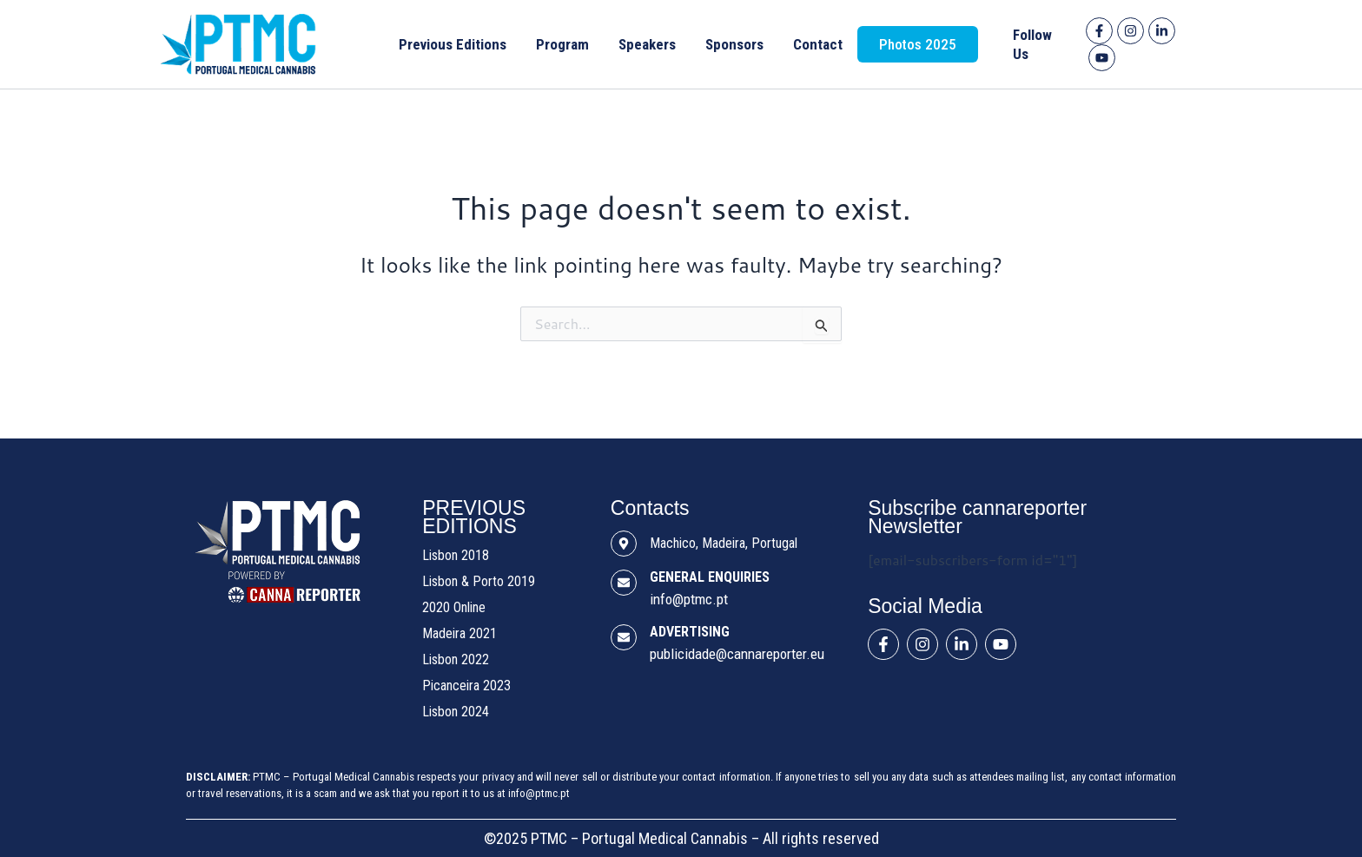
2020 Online (454, 607)
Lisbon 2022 (455, 659)
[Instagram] (1130, 30)
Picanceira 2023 (466, 685)
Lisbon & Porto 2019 (478, 581)
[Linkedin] (1161, 30)
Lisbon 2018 (455, 555)
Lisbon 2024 (455, 711)
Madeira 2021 (459, 633)
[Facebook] (1099, 30)
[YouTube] (1101, 57)
